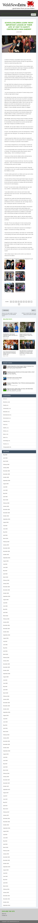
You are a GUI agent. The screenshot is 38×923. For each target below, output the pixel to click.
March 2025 (5, 499)
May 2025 (5, 493)
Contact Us (4, 915)
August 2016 (6, 831)
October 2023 (6, 554)
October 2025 (6, 477)
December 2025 (6, 470)
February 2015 (6, 889)
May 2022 (5, 609)
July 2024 (5, 525)
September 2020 (6, 673)
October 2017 (6, 786)
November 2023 (6, 551)
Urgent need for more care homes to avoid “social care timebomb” (26, 335)
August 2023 (6, 561)
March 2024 (5, 538)
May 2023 (5, 570)
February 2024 (6, 541)
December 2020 (6, 664)
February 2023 (6, 580)
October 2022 (6, 593)
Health (13, 374)
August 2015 (6, 870)
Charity (4, 405)
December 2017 (6, 779)
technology (5, 440)
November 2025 (6, 474)
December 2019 (6, 702)
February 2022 (6, 618)
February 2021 (6, 657)
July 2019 (5, 718)
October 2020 (6, 670)
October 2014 (6, 902)
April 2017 (5, 805)
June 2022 (5, 606)
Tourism (5, 443)
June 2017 (5, 799)
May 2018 (5, 763)
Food (4, 424)
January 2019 (6, 738)
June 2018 (5, 760)
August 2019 (6, 715)
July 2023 (5, 564)
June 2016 (5, 837)
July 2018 (5, 757)
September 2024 (6, 519)
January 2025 (6, 506)
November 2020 (6, 667)
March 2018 (5, 770)
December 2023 (6, 548)
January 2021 (6, 660)
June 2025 (5, 490)
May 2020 (5, 686)
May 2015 (5, 879)
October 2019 (6, 709)
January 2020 (6, 699)
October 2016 (6, 824)
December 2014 (6, 895)
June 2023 (5, 567)
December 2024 (6, 509)
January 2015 (6, 892)
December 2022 (6, 586)
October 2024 (6, 515)
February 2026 (6, 464)
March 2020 (5, 692)
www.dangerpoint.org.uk (28, 258)
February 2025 (6, 503)
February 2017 (6, 812)
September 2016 (6, 828)
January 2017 (6, 815)
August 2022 (6, 599)
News (20, 368)
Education (13, 368)
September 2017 (6, 789)
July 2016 (5, 834)
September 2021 (6, 635)
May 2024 (5, 532)
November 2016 (6, 821)
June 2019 (5, 721)
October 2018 (6, 747)
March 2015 (5, 886)
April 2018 (5, 767)
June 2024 (5, 528)
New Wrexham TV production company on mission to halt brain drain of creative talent (26, 352)
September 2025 (6, 480)
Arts (4, 398)
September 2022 (6, 596)
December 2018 (6, 741)
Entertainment (6, 414)
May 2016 (5, 840)
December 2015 (6, 857)
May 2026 (5, 454)
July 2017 (5, 795)
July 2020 (5, 680)
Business (13, 391)
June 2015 (5, 876)
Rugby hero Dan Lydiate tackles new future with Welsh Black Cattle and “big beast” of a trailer (20, 389)
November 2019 (6, 705)
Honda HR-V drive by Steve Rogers (14, 377)
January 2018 (6, 776)
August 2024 (6, 522)
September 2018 (6, 750)
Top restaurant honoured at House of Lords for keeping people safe (9, 353)
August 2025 (6, 483)
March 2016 (5, 847)
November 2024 (6, 512)
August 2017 (6, 792)
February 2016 (6, 850)
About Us (4, 913)
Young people (6, 447)
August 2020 (6, 676)
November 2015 (6, 860)
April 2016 (5, 844)
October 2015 (6, 863)
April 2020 (5, 689)
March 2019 (5, 731)
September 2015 (6, 866)
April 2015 (5, 882)
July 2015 (5, 873)
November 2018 (6, 744)
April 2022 (5, 612)
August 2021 (6, 638)
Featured (17, 368)
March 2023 (5, 577)
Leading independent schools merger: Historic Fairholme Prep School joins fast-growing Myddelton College (20, 367)
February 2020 (6, 696)
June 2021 (5, 644)
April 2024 (5, 535)
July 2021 (5, 641)
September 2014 (6, 905)
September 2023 (6, 557)
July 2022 (5, 602)
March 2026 (5, 461)
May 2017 (5, 802)
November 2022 (6, 589)
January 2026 (6, 467)
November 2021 (6, 628)
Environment (6, 418)
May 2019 (5, 725)
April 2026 (5, 458)
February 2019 (6, 734)
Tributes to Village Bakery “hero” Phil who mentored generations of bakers (21, 383)
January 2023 (6, 583)
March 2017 (5, 808)
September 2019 (6, 712)
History (4, 430)
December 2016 (6, 818)
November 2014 (6, 898)
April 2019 (5, 728)
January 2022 (6, 622)
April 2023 (5, 573)
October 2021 (6, 631)
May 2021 (5, 647)
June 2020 (5, 683)
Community (5, 408)
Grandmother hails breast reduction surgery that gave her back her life (10, 335)
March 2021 (5, 654)
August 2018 (6, 754)
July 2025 (5, 486)
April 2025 (5, 496)
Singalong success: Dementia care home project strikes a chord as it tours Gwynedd (20, 372)
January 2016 (6, 853)
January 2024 (6, 544)
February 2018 (6, 773)
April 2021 (5, 651)
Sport (4, 437)
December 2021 (6, 625)
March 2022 (5, 615)
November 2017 (6, 783)
